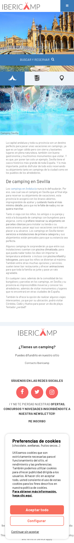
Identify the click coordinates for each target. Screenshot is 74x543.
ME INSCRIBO (37, 421)
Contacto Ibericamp (37, 363)
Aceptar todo (37, 509)
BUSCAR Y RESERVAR (37, 59)
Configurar (37, 520)
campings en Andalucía (24, 188)
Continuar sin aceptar (25, 531)
